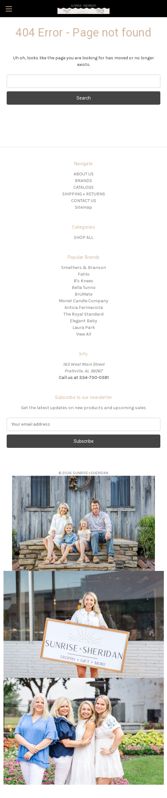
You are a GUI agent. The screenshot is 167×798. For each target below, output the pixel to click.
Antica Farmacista (83, 307)
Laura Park (83, 327)
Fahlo (84, 274)
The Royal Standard (83, 314)
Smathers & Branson (83, 267)
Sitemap (83, 207)
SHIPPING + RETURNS (83, 194)
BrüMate (83, 294)
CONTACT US (83, 200)
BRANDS (83, 180)
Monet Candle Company (83, 301)
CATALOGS (83, 187)
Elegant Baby (83, 321)
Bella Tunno (84, 287)
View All (83, 334)
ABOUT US (84, 174)
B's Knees (83, 281)
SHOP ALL (83, 237)
